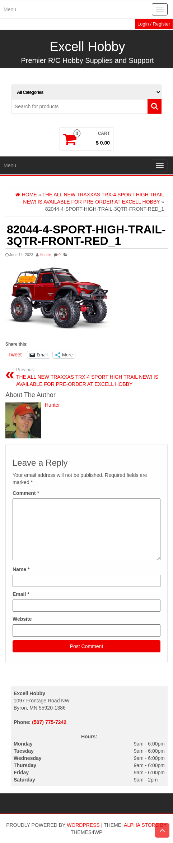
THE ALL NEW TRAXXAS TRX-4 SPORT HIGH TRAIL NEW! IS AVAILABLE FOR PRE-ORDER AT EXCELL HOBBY (89, 377)
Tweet (15, 354)
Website (22, 619)
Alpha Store (141, 825)
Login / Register (153, 24)
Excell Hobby (87, 46)
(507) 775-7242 (49, 722)
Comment (26, 493)
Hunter (45, 254)
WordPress (83, 825)
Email (21, 594)
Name (21, 569)
